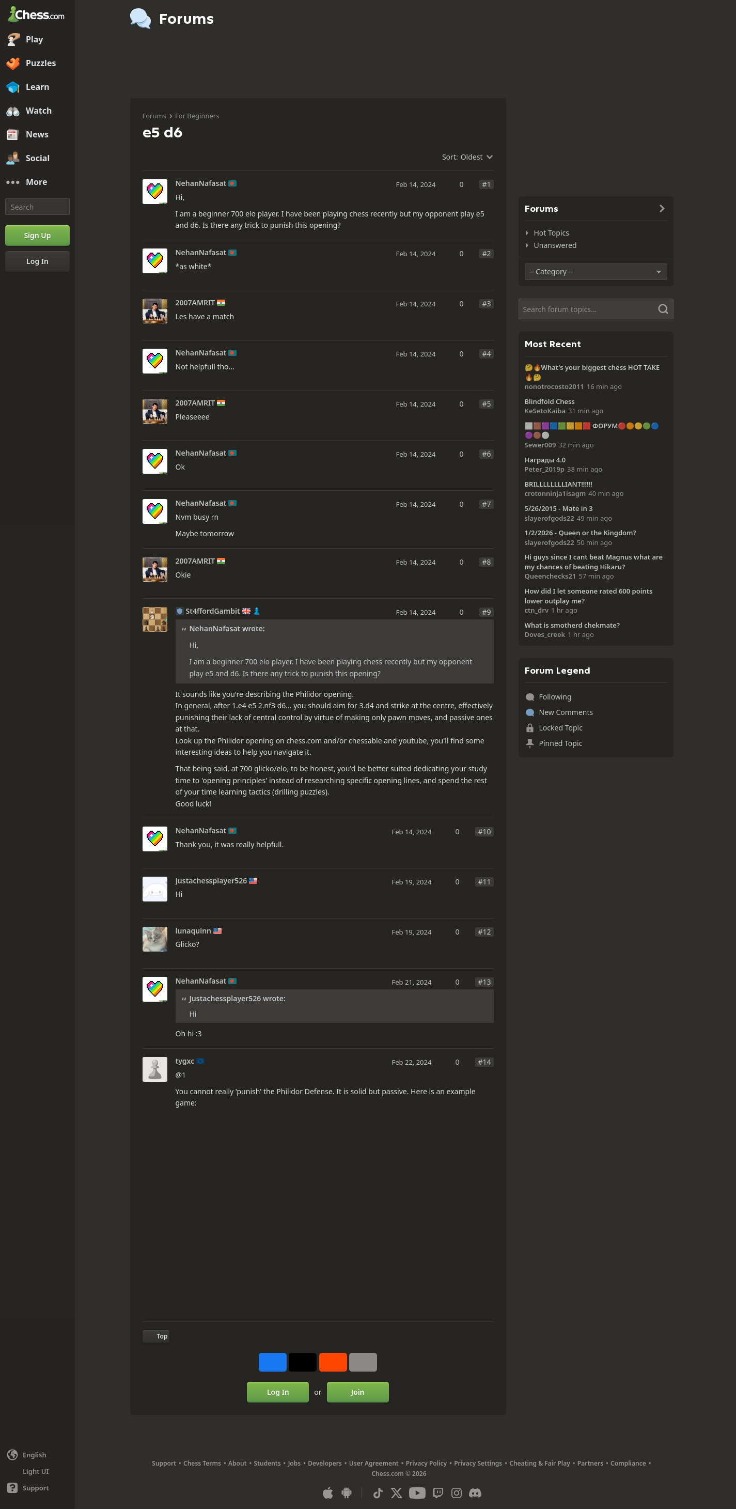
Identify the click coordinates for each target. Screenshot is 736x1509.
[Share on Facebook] (273, 1362)
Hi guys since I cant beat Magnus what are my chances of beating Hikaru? (594, 561)
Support (164, 1463)
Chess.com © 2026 (398, 1473)
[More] (37, 182)
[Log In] (37, 261)
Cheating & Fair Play (539, 1463)
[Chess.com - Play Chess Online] (37, 15)
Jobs (294, 1463)
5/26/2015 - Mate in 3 (559, 508)
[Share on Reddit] (333, 1362)
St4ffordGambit (213, 611)
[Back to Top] (156, 1336)
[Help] (37, 1488)
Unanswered (555, 245)
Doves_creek (545, 634)
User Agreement (374, 1463)
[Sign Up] (37, 235)
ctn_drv (537, 610)
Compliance (628, 1463)
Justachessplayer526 (211, 881)
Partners (590, 1463)
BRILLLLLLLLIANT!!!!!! (558, 484)
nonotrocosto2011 (554, 386)
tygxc (185, 1061)
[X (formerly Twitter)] (396, 1493)
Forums (154, 115)
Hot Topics (551, 233)
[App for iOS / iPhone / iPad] (328, 1493)
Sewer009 (540, 444)
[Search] (37, 206)
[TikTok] (378, 1493)
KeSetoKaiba (545, 410)
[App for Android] (346, 1493)
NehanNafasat (201, 183)
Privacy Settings (478, 1463)
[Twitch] (438, 1493)
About (237, 1463)
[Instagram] (456, 1493)
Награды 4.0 (545, 459)
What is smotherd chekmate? (572, 625)
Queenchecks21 (550, 576)
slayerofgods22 (549, 518)
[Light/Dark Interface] (37, 1471)
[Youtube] (417, 1493)
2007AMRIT (195, 303)
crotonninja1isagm (555, 493)
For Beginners (197, 115)
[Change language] (37, 1454)
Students (267, 1463)
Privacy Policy (426, 1463)
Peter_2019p (545, 469)
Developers (325, 1463)
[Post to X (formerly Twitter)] (303, 1362)
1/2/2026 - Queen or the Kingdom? (580, 532)
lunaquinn (194, 931)
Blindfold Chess (550, 401)
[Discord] (475, 1493)
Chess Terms (202, 1463)
